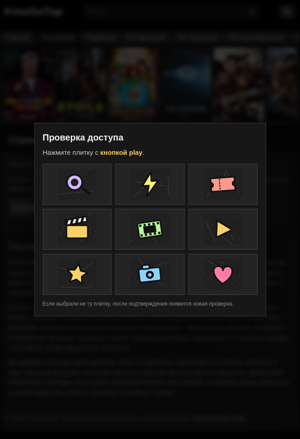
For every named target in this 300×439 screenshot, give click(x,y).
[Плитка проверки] (77, 184)
